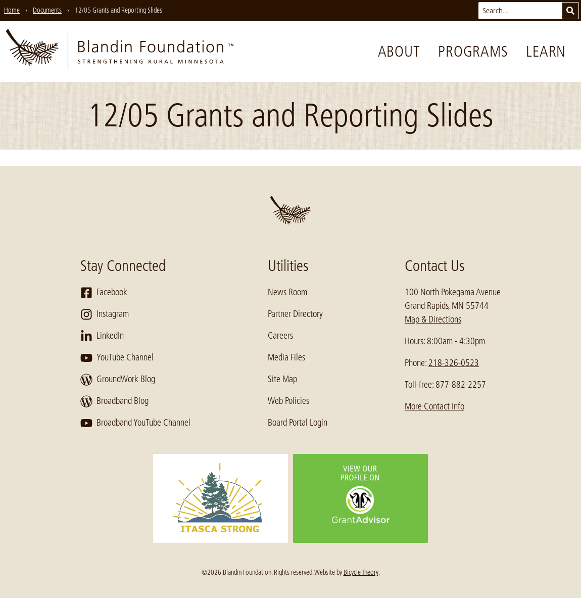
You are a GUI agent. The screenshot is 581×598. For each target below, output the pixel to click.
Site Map (282, 379)
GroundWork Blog (117, 380)
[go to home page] (119, 51)
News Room (287, 292)
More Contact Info (434, 406)
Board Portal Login (297, 422)
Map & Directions (433, 319)
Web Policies (288, 400)
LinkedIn (102, 336)
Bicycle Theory (361, 572)
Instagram (104, 314)
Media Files (286, 357)
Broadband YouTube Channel (135, 423)
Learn (546, 51)
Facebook (103, 293)
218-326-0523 (453, 363)
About (399, 51)
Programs (473, 51)
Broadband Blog (114, 401)
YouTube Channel (117, 358)
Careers (280, 335)
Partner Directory (295, 313)
